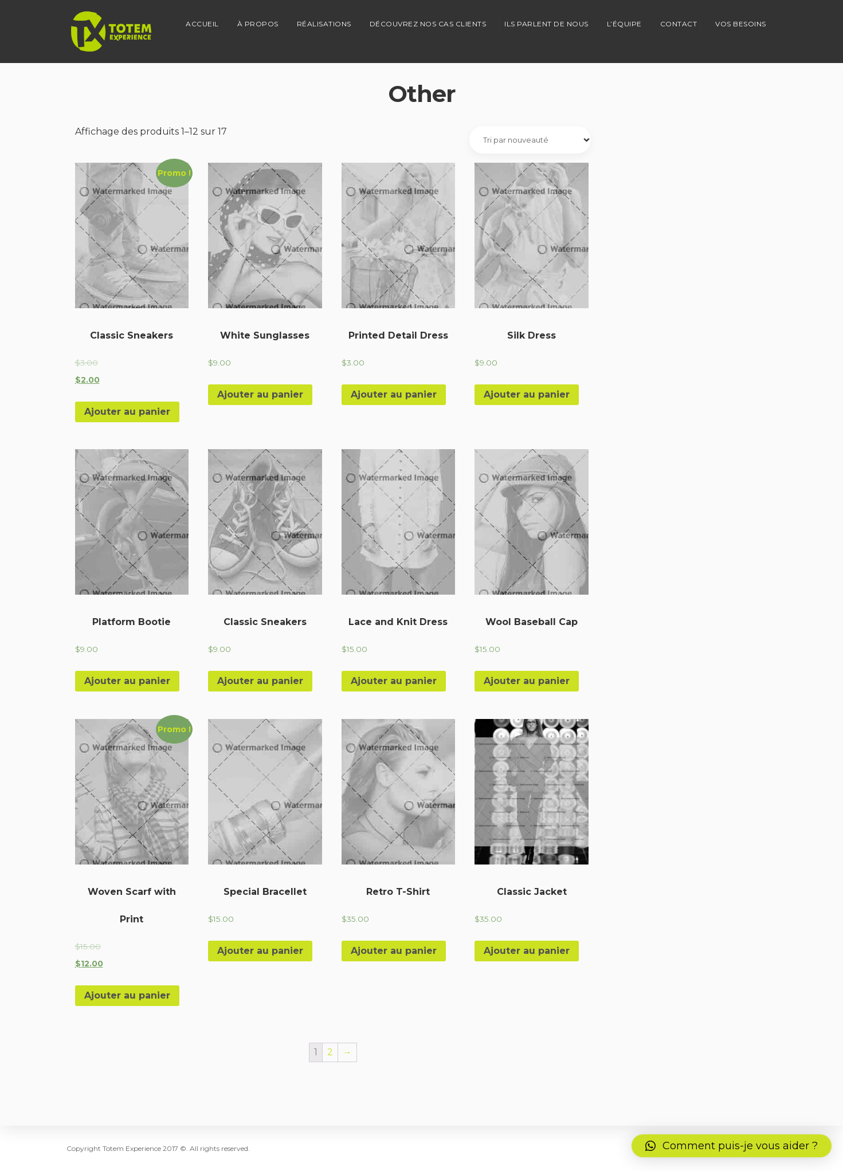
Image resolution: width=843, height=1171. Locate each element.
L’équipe (624, 20)
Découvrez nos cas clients (428, 20)
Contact (678, 20)
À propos (258, 20)
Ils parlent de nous (546, 20)
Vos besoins (740, 20)
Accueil (202, 20)
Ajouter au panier (127, 411)
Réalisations (324, 20)
